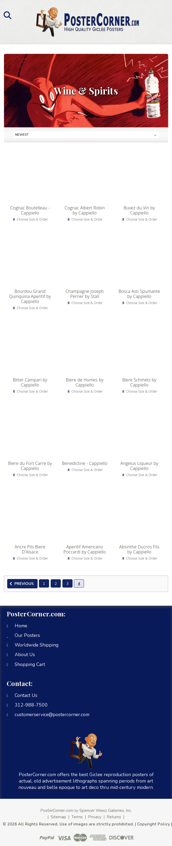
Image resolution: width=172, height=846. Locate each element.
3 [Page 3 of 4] (67, 583)
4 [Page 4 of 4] (79, 583)
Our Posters (27, 635)
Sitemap (58, 817)
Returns (114, 817)
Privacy (94, 817)
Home (21, 625)
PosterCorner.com (56, 810)
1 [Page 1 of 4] (44, 583)
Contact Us (26, 695)
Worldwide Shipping (36, 645)
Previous (21, 583)
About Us (25, 654)
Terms (77, 817)
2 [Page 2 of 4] (56, 583)
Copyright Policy (153, 824)
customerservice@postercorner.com (52, 714)
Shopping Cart (30, 664)
